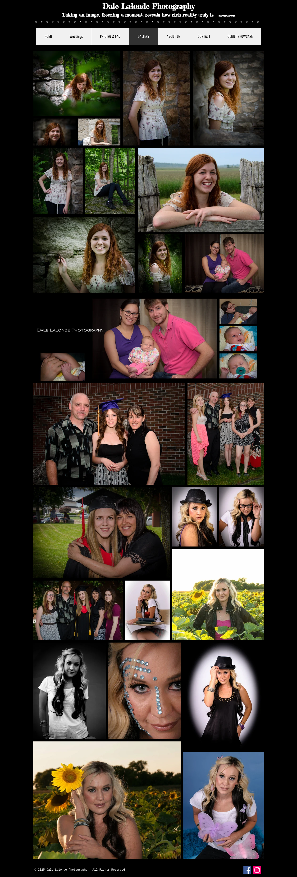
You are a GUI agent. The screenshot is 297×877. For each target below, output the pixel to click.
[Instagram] (257, 870)
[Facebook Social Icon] (247, 870)
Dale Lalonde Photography (148, 6)
